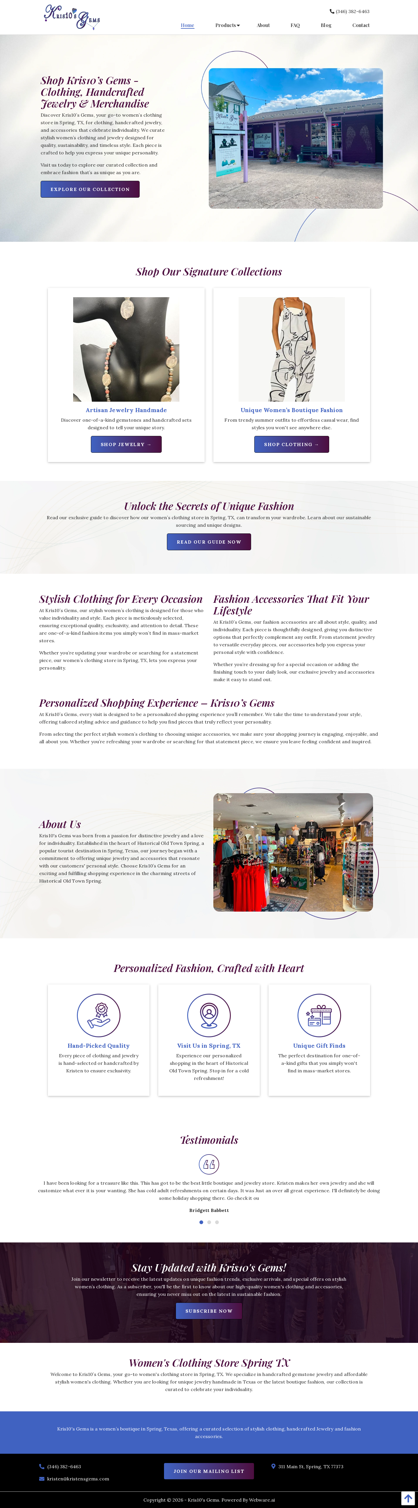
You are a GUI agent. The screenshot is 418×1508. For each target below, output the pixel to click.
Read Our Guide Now (209, 542)
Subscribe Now (209, 1311)
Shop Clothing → (291, 444)
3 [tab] (216, 1221)
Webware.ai (262, 1500)
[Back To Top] (406, 1498)
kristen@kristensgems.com (78, 1479)
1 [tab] (201, 1221)
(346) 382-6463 (350, 11)
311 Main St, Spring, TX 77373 (310, 1466)
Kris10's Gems (203, 1500)
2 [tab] (208, 1221)
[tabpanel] (209, 1186)
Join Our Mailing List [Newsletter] (209, 1471)
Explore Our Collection (90, 189)
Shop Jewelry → (126, 444)
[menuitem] (187, 25)
